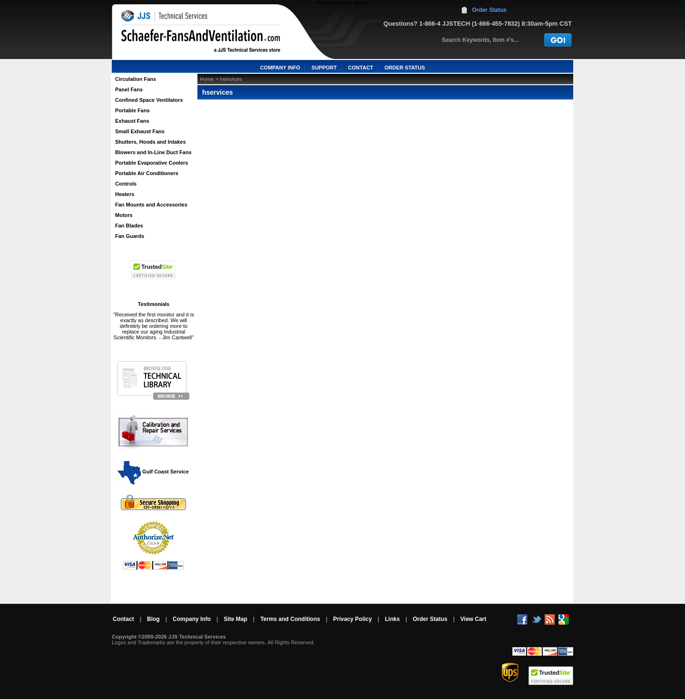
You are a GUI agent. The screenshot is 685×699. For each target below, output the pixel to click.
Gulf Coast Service (153, 471)
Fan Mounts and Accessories (151, 204)
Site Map (235, 619)
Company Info (192, 619)
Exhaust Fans (132, 121)
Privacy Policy (352, 619)
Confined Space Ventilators (149, 100)
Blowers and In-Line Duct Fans (153, 152)
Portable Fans (132, 110)
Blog (153, 619)
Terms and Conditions (290, 619)
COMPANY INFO (280, 67)
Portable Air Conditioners (146, 173)
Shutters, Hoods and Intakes (150, 142)
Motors (124, 215)
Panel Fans (129, 89)
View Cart (473, 619)
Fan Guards (129, 236)
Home (207, 79)
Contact (123, 619)
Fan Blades (129, 225)
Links (392, 619)
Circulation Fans (135, 79)
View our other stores (342, 3)
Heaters (124, 194)
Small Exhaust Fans (140, 131)
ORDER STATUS (404, 67)
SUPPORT (324, 67)
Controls (126, 184)
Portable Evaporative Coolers (151, 163)
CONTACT (360, 67)
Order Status (489, 10)
